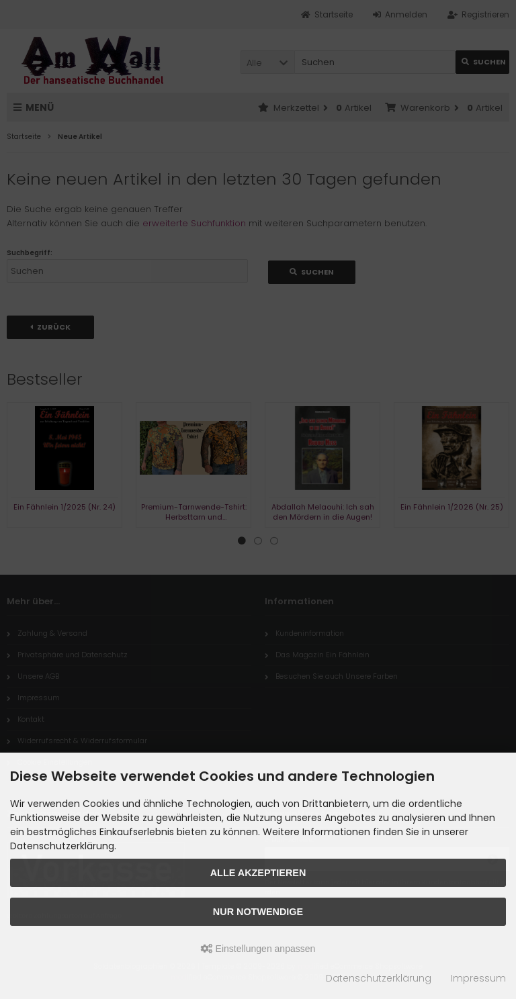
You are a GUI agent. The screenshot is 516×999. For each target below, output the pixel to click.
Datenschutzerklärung (378, 978)
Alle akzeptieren (258, 872)
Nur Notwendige (258, 911)
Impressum (478, 978)
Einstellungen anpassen (258, 948)
